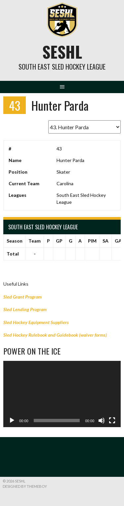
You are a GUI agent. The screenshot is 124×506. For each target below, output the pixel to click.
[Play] (12, 420)
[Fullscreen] (112, 420)
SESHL (62, 51)
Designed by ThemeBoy (25, 486)
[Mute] (101, 420)
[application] (62, 394)
